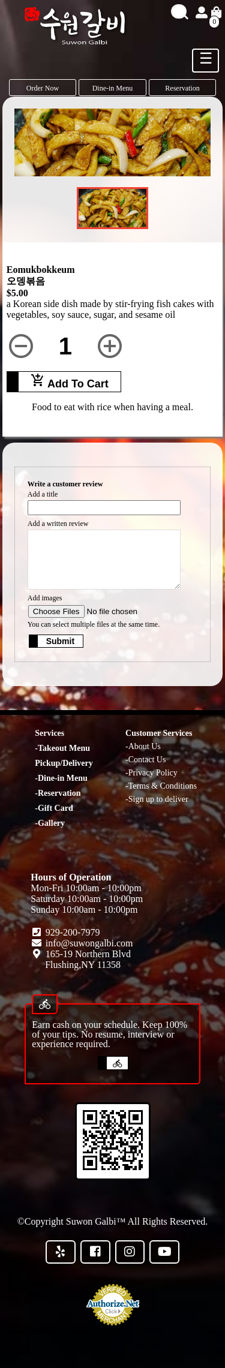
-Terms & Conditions (161, 785)
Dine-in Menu (112, 88)
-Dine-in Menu (61, 778)
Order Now (42, 88)
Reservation (182, 88)
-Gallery (50, 823)
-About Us (143, 746)
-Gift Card (54, 808)
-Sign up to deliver (156, 799)
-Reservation (57, 793)
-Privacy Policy (151, 772)
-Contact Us (145, 759)
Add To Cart (70, 381)
